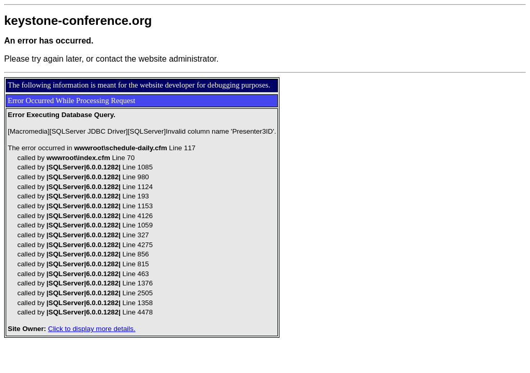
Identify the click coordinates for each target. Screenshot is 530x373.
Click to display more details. (92, 329)
